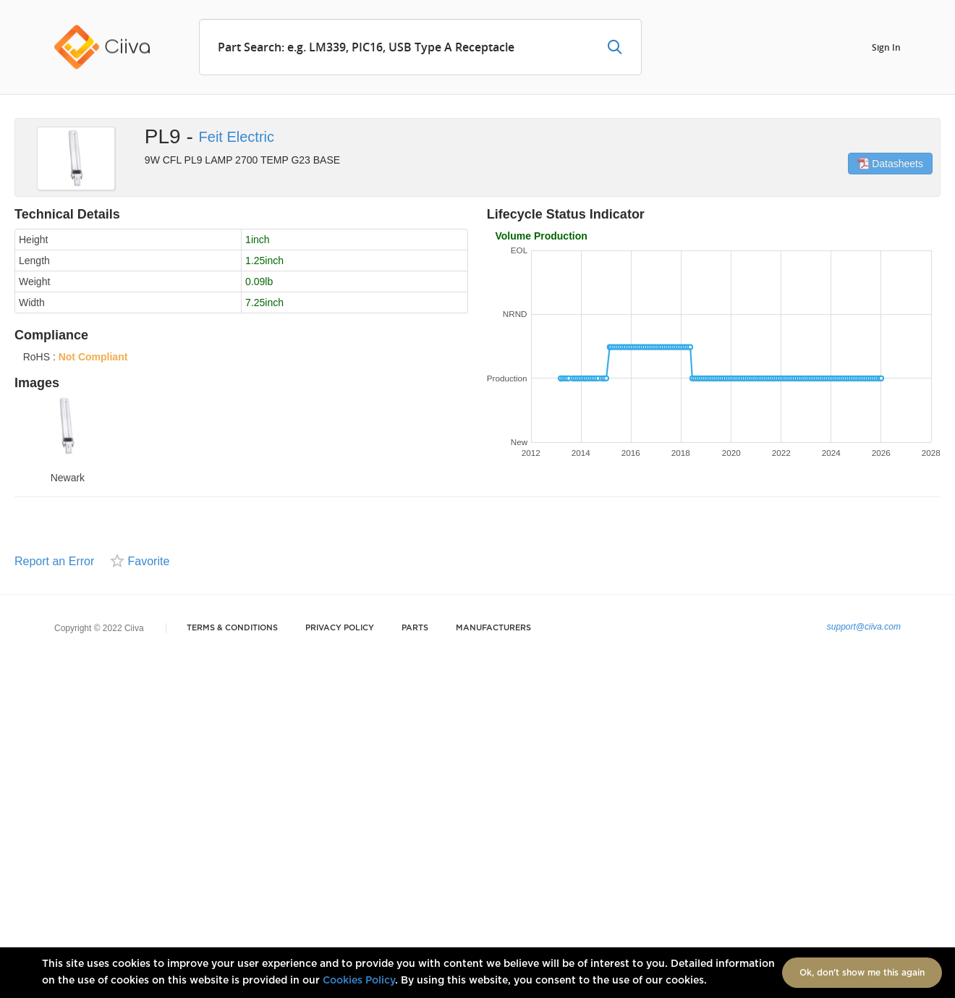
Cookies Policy (359, 981)
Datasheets (890, 163)
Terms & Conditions (232, 628)
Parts (415, 628)
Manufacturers (493, 628)
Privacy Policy (339, 628)
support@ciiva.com (864, 627)
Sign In (886, 47)
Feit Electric (236, 137)
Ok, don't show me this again (862, 972)
